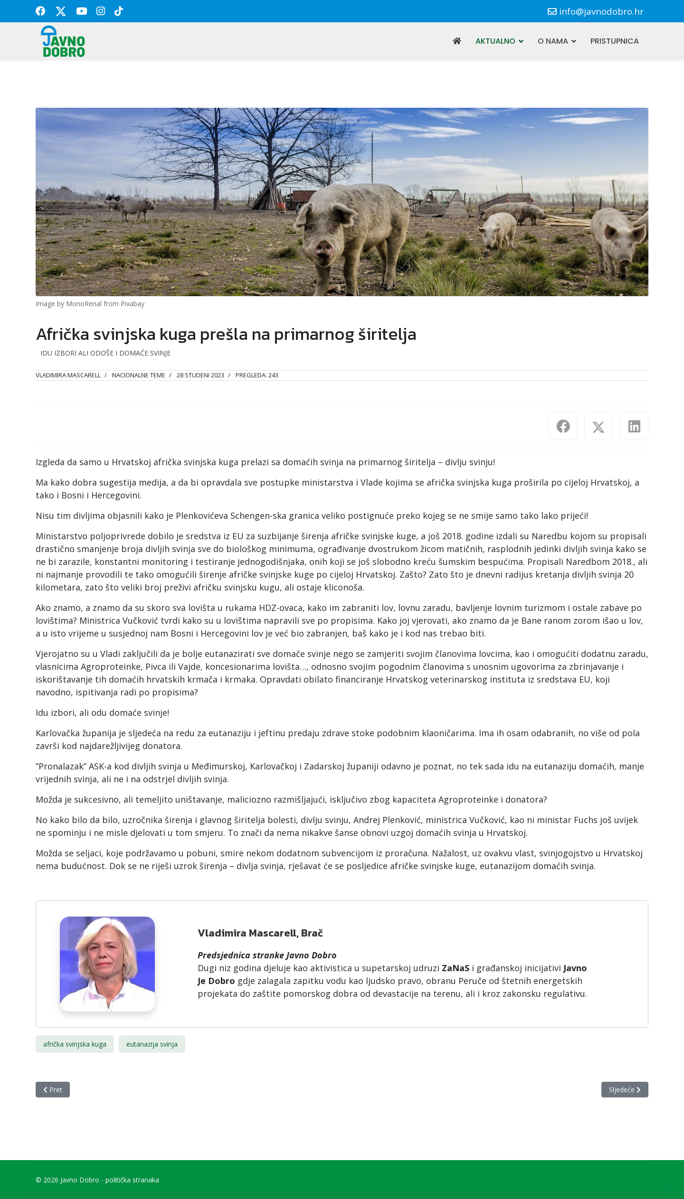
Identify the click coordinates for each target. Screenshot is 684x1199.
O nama (553, 41)
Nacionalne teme (138, 375)
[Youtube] (81, 11)
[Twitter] (60, 11)
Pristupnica (614, 41)
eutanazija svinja (152, 1044)
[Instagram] (100, 11)
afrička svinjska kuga (74, 1044)
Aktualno (495, 41)
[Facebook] (41, 11)
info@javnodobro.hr (601, 11)
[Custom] (118, 11)
